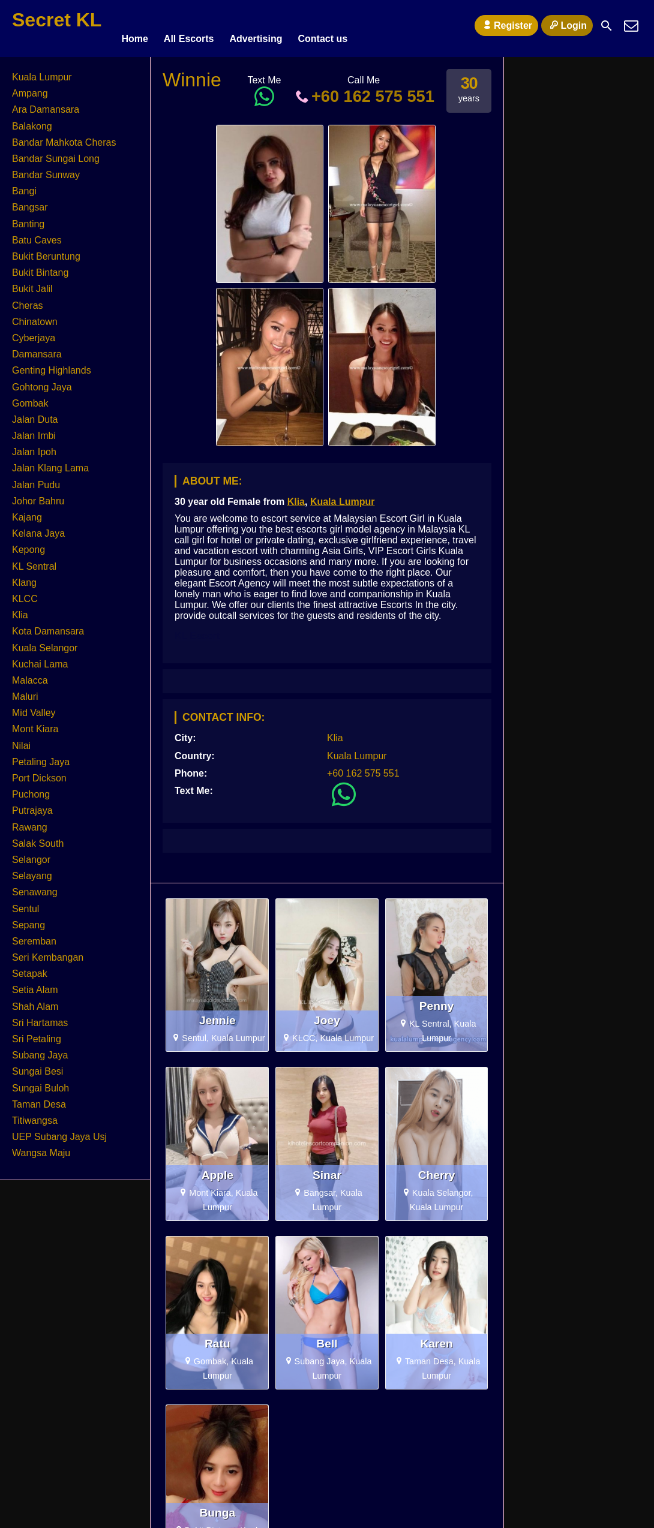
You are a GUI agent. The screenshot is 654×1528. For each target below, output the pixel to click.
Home (134, 25)
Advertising (255, 25)
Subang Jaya (40, 1050)
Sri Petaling (36, 1033)
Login (567, 25)
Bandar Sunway (46, 169)
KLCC (25, 593)
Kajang (27, 512)
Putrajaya (32, 805)
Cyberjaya (33, 332)
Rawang (29, 822)
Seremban (34, 936)
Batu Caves (37, 235)
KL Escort (197, 630)
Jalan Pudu (36, 479)
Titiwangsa (35, 1115)
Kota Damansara (48, 626)
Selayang (32, 870)
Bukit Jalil (32, 283)
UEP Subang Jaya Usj (59, 1131)
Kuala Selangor (44, 642)
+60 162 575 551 (363, 91)
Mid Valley (34, 707)
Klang (24, 577)
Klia (296, 496)
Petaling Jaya (41, 756)
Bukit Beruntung (46, 251)
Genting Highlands (51, 365)
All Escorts (189, 25)
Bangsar (30, 202)
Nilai (21, 740)
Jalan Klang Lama (50, 463)
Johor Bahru (38, 496)
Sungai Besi (37, 1066)
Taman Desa (39, 1099)
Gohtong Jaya (42, 382)
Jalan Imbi (34, 430)
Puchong (31, 789)
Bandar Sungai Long (56, 153)
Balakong (32, 121)
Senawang (35, 887)
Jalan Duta (35, 414)
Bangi (24, 186)
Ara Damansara (45, 104)
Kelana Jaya (38, 528)
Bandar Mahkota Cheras (64, 137)
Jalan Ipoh (34, 446)
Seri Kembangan (47, 952)
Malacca (30, 675)
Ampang (30, 88)
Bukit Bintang (40, 267)
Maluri (25, 691)
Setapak (29, 968)
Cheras (27, 300)
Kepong (28, 544)
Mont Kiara (35, 724)
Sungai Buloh (40, 1083)
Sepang (28, 920)
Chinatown (35, 316)
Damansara (37, 349)
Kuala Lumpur (342, 496)
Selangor (31, 854)
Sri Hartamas (40, 1017)
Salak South (38, 838)
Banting (28, 218)
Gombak (30, 398)
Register (506, 25)
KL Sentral (34, 561)
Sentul (25, 903)
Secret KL (56, 20)
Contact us (322, 25)
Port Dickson (39, 773)
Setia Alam (35, 985)
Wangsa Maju (41, 1147)
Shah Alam (35, 1001)
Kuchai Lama (40, 659)
